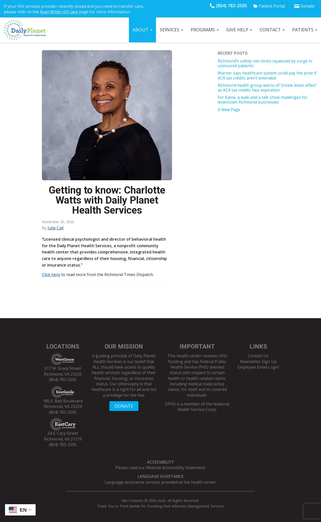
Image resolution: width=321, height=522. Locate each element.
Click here (51, 274)
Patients (304, 30)
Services (171, 30)
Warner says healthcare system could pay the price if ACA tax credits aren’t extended (267, 75)
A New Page (229, 109)
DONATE (124, 406)
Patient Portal (269, 6)
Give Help (239, 30)
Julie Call (55, 228)
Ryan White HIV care (59, 12)
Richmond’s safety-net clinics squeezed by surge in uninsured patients (265, 63)
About (142, 30)
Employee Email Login (258, 367)
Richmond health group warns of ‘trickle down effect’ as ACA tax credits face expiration (267, 87)
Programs (205, 30)
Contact (272, 30)
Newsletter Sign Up (258, 361)
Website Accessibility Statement (175, 467)
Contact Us (258, 356)
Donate (304, 6)
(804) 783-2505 (228, 6)
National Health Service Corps (203, 406)
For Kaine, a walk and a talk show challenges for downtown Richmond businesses (262, 100)
